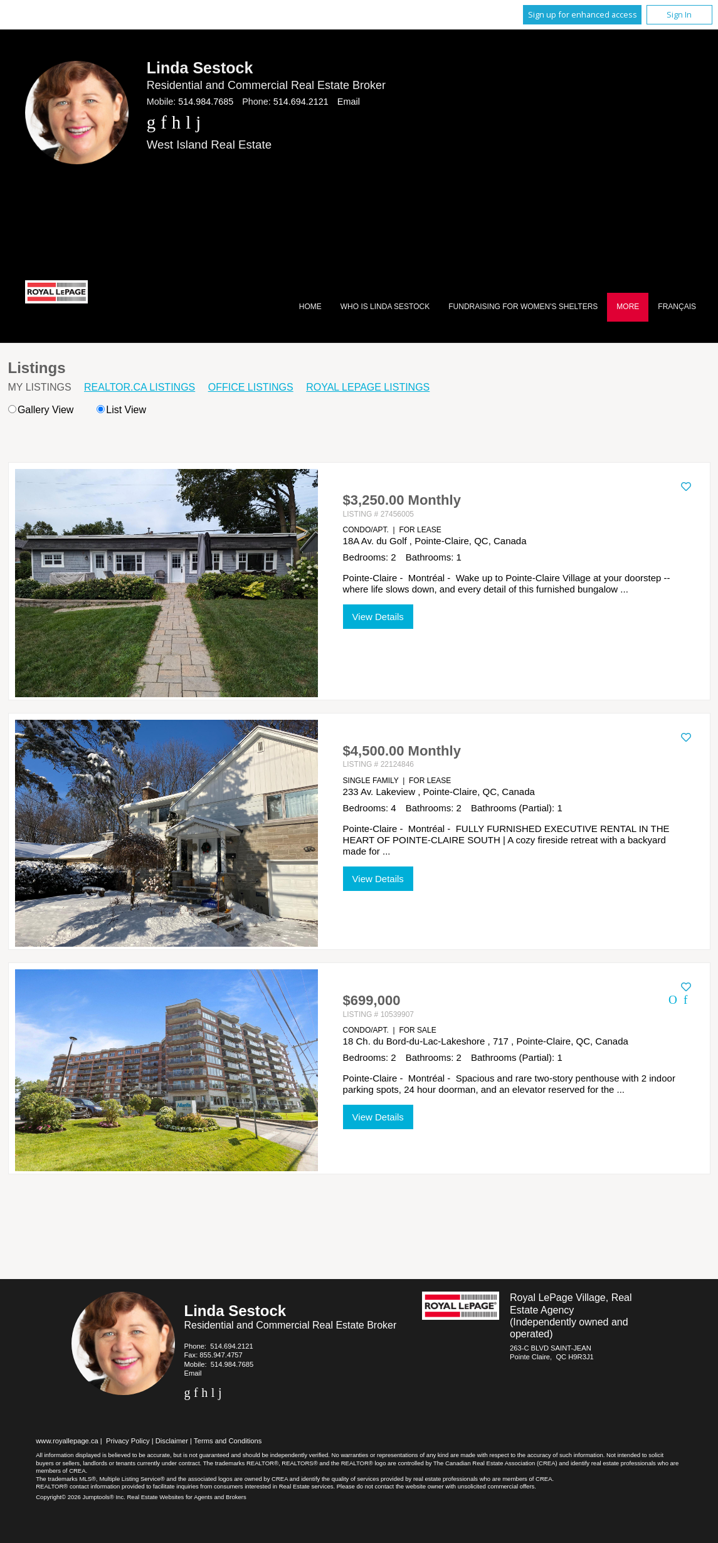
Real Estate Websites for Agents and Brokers (186, 1496)
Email (348, 102)
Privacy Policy (128, 1441)
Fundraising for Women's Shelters (523, 306)
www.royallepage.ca (67, 1441)
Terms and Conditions (227, 1441)
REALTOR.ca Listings (139, 387)
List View (121, 409)
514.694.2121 (301, 102)
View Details (378, 616)
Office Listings (250, 387)
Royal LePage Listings (368, 387)
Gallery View (41, 409)
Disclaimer (172, 1441)
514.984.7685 (205, 102)
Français (677, 306)
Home (310, 306)
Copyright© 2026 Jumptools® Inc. (80, 1496)
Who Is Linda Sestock (385, 306)
